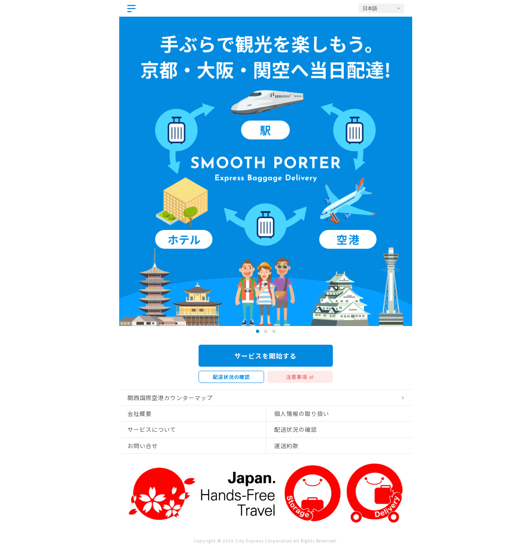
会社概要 (139, 413)
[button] (257, 331)
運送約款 (286, 446)
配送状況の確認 (231, 376)
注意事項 (296, 376)
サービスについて (151, 429)
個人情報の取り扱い (301, 413)
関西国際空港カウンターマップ (170, 398)
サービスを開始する (265, 356)
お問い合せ (142, 446)
